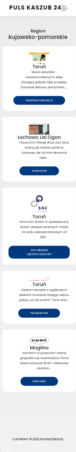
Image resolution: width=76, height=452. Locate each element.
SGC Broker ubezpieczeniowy (39, 252)
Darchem (39, 381)
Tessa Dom (39, 171)
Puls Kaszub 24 (35, 8)
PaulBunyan (39, 313)
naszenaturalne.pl (39, 100)
